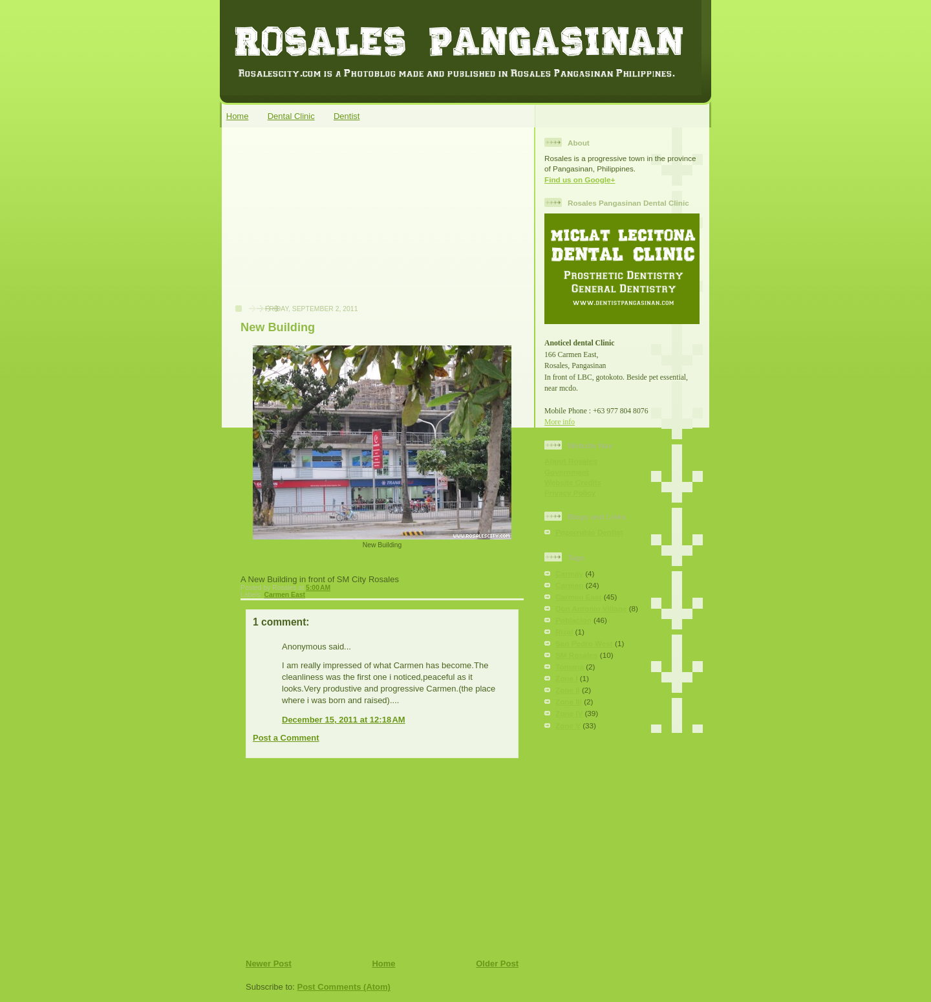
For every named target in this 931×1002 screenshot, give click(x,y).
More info (559, 422)
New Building (278, 327)
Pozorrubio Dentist (589, 532)
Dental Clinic (291, 116)
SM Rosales (576, 655)
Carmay (569, 573)
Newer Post (269, 963)
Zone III (568, 701)
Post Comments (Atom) (344, 987)
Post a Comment (286, 738)
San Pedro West (584, 643)
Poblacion (573, 620)
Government (566, 472)
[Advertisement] (324, 222)
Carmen (569, 585)
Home (237, 116)
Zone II (567, 690)
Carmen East (284, 594)
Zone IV (569, 713)
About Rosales (570, 461)
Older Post (497, 963)
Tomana (569, 666)
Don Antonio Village (590, 608)
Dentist (346, 116)
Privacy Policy (569, 492)
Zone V (568, 725)
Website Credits (572, 482)
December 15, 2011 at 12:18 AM (343, 719)
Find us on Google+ (579, 179)
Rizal (564, 631)
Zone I (566, 678)
